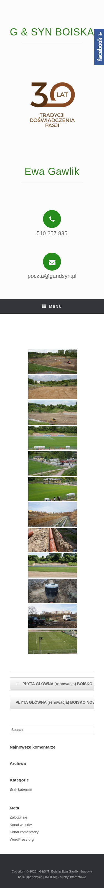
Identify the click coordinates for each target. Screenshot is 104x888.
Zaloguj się (18, 817)
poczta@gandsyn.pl (52, 276)
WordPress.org (22, 839)
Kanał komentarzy (24, 832)
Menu (52, 306)
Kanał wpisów (21, 825)
